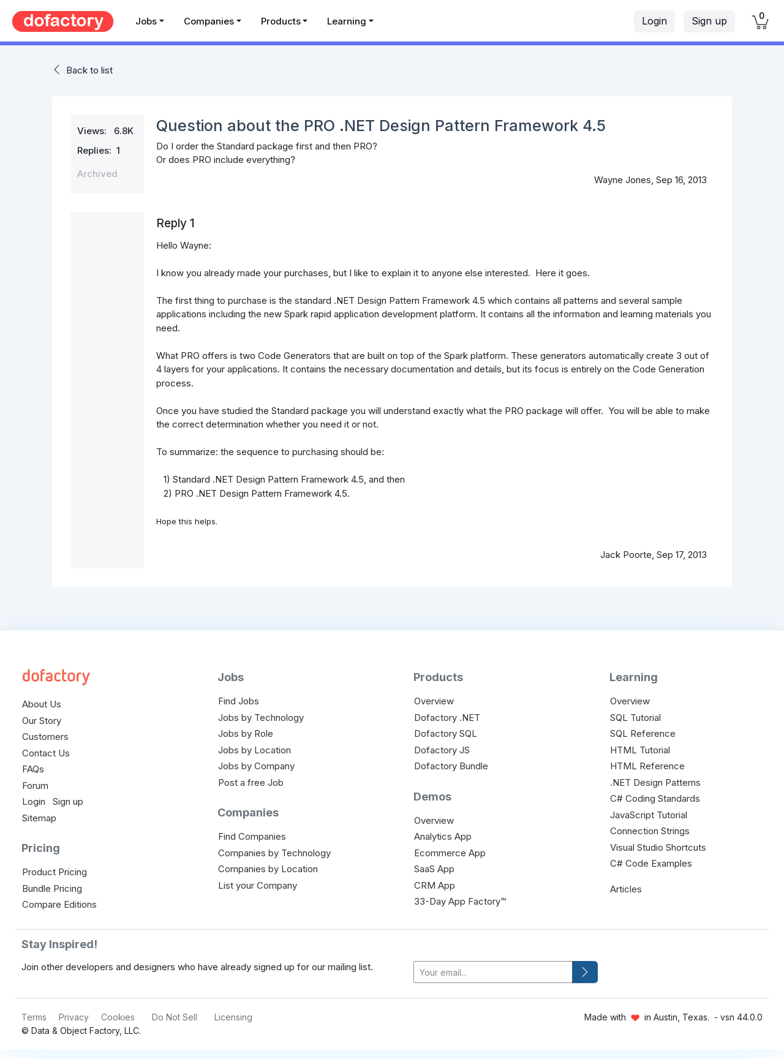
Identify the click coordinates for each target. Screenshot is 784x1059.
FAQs (33, 769)
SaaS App (434, 869)
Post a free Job (251, 782)
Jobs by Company (256, 766)
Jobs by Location (254, 750)
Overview (434, 701)
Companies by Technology (274, 853)
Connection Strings (650, 831)
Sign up (709, 21)
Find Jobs (238, 701)
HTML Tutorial (640, 750)
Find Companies (252, 836)
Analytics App (443, 836)
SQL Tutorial (635, 717)
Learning (346, 21)
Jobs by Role (245, 733)
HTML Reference (647, 766)
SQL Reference (643, 733)
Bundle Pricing (52, 888)
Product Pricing (54, 872)
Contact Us (46, 753)
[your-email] (493, 972)
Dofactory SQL (445, 733)
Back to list (89, 70)
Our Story (41, 720)
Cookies (118, 1017)
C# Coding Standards (655, 798)
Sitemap (39, 818)
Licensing (233, 1017)
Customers (45, 736)
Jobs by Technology (261, 717)
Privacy (74, 1017)
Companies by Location (268, 869)
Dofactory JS (442, 750)
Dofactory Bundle (451, 766)
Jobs (146, 21)
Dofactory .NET (447, 717)
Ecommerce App (450, 853)
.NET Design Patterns (655, 782)
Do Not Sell (174, 1017)
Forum (35, 785)
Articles (626, 889)
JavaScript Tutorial (648, 815)
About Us (41, 704)
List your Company (257, 885)
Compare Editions (59, 904)
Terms (34, 1017)
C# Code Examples (651, 863)
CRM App (434, 885)
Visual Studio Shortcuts (658, 847)
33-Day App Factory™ (460, 901)
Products (281, 21)
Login (654, 21)
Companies (209, 21)
